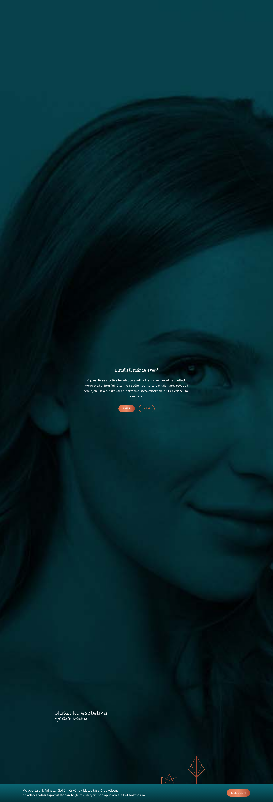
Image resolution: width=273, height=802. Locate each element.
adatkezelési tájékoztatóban (48, 795)
